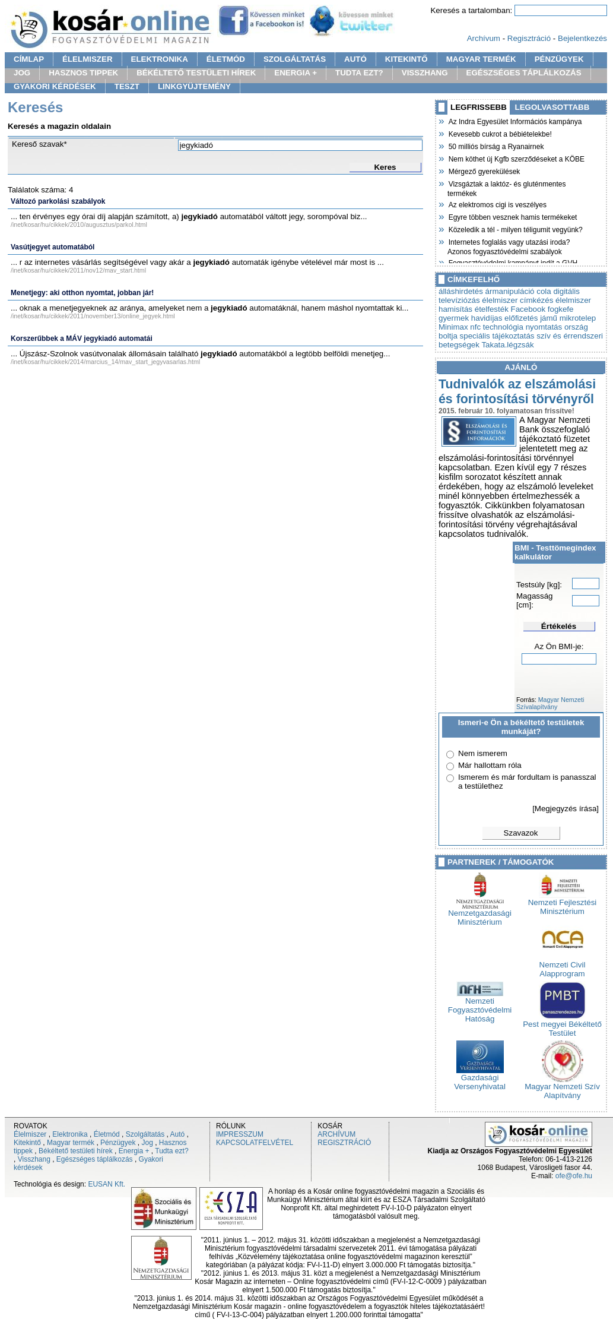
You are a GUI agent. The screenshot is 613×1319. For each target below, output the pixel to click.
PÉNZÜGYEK (559, 59)
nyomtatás (544, 326)
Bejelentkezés (582, 38)
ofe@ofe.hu (573, 1176)
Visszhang (34, 1159)
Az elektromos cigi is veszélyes (497, 204)
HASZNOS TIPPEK (83, 72)
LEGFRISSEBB (478, 107)
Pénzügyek (117, 1142)
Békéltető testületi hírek (76, 1151)
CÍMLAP (29, 59)
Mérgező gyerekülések (483, 170)
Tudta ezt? (171, 1151)
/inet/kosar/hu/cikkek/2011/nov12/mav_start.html (78, 270)
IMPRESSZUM (239, 1134)
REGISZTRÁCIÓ (344, 1142)
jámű (548, 318)
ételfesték (492, 309)
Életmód (107, 1134)
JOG (22, 72)
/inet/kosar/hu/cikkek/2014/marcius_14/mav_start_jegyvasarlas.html (105, 361)
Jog (147, 1142)
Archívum (483, 38)
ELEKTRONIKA (159, 59)
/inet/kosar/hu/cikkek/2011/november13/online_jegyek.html (93, 316)
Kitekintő (27, 1142)
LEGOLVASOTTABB (552, 107)
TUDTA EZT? (359, 72)
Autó (177, 1134)
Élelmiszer (30, 1134)
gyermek (454, 318)
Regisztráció (529, 38)
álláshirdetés (461, 291)
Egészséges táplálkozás (94, 1159)
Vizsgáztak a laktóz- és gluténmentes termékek (506, 187)
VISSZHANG (425, 72)
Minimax (453, 326)
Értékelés (558, 626)
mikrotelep (578, 318)
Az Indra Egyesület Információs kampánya (514, 120)
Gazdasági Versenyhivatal (480, 1078)
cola (543, 291)
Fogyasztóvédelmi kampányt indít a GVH (512, 262)
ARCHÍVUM (336, 1134)
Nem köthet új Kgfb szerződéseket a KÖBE (516, 158)
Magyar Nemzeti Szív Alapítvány (562, 1087)
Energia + (134, 1151)
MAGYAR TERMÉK (481, 59)
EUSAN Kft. (106, 1184)
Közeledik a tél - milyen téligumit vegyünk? (515, 229)
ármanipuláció (510, 291)
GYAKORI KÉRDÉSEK (55, 86)
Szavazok (521, 832)
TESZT (127, 86)
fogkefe (561, 309)
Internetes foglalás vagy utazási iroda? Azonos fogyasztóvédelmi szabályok (508, 245)
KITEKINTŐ (406, 59)
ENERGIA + (295, 72)
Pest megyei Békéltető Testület (562, 1025)
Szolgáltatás (145, 1134)
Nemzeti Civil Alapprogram (562, 965)
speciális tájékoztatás (497, 335)
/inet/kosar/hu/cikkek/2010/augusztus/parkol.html (79, 224)
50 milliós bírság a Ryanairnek (495, 145)
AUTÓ (355, 59)
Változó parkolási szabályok (58, 201)
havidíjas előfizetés (504, 318)
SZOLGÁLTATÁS (294, 59)
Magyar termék (70, 1142)
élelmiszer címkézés (517, 300)
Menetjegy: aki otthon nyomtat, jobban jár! (82, 293)
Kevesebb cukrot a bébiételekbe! (499, 133)
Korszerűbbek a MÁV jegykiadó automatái (82, 338)
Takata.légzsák (507, 344)
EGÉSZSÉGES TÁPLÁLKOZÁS (524, 72)
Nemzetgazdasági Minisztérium (480, 914)
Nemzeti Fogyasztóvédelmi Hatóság (480, 1006)
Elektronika (69, 1134)
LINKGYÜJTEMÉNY (194, 86)
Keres (385, 167)
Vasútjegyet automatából (52, 247)
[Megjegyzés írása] (565, 808)
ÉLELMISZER (87, 59)
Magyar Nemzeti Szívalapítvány (550, 703)
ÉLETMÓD (226, 59)
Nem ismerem (482, 753)
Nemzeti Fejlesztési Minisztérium (562, 903)
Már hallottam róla (490, 765)
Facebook (528, 309)
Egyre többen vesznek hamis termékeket (512, 216)
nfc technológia (496, 326)
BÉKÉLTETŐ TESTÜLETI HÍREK (196, 72)
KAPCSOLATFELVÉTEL (254, 1142)
